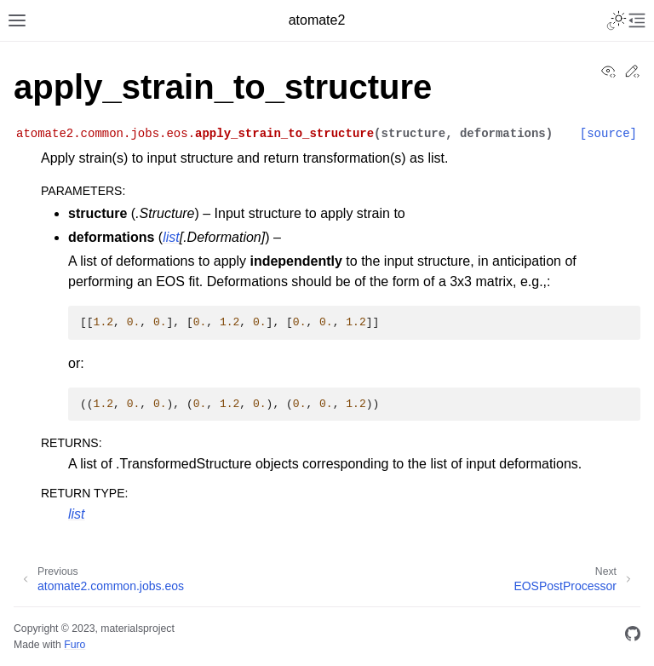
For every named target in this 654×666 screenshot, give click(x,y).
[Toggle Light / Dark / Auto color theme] (616, 20)
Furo (74, 645)
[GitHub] (632, 636)
